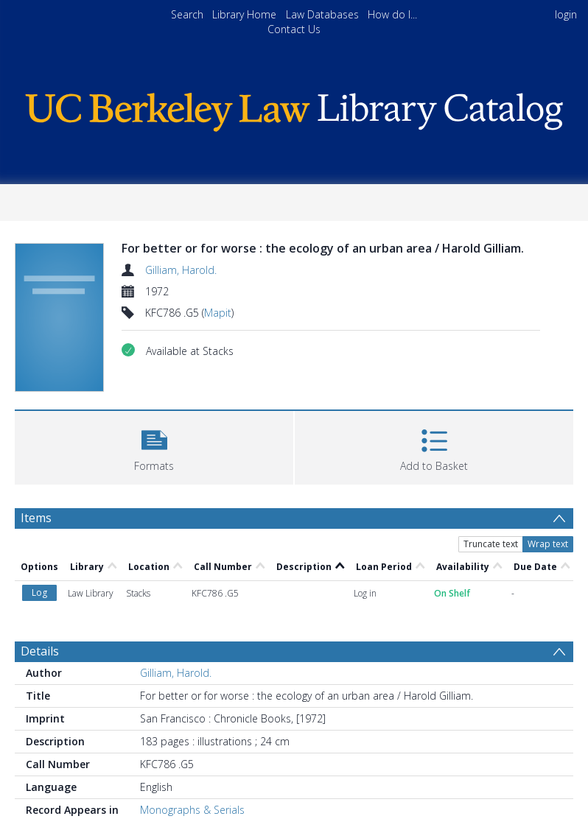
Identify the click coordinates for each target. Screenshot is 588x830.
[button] (154, 446)
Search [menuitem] (187, 14)
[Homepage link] (294, 108)
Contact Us (294, 29)
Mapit (217, 313)
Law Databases (322, 14)
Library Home (244, 14)
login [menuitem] (566, 14)
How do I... (392, 14)
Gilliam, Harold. (181, 270)
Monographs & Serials (192, 810)
